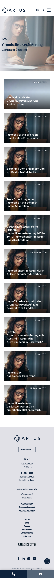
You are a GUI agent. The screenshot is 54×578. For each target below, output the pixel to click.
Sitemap (27, 536)
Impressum (27, 529)
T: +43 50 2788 (27, 473)
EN (37, 10)
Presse (27, 526)
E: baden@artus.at (27, 507)
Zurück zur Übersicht (14, 49)
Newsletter (26, 449)
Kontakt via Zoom (27, 480)
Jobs (27, 522)
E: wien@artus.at (27, 476)
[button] (43, 10)
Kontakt (27, 519)
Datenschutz (27, 532)
